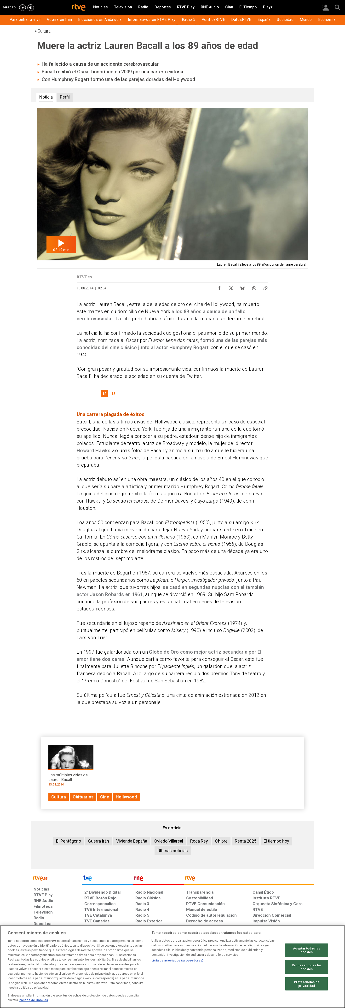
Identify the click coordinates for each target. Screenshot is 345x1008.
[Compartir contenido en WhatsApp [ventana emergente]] (254, 287)
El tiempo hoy (276, 841)
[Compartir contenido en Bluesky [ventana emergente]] (242, 287)
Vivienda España (131, 841)
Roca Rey (199, 841)
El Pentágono (68, 841)
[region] (172, 966)
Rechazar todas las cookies (307, 967)
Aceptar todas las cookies (306, 950)
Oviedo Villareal (168, 841)
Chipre (221, 841)
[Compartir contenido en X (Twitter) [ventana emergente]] (231, 287)
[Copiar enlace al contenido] (265, 287)
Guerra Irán (98, 841)
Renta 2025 (245, 841)
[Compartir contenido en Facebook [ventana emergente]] (219, 287)
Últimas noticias (172, 850)
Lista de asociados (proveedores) (177, 960)
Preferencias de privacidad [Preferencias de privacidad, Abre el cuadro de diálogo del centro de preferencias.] (306, 984)
